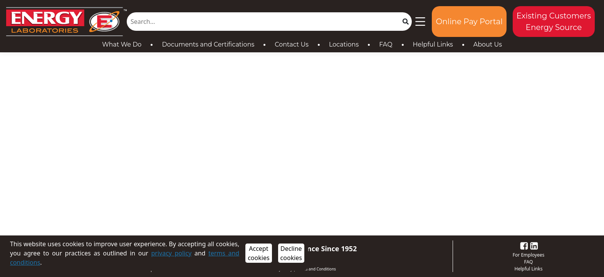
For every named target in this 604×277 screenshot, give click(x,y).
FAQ (385, 44)
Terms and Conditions (316, 269)
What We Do (121, 44)
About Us (487, 44)
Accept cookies (258, 253)
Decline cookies (291, 253)
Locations (344, 44)
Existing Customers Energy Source (554, 21)
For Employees (528, 255)
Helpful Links (433, 44)
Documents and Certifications (208, 44)
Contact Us (292, 44)
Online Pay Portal (469, 21)
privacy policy (171, 253)
